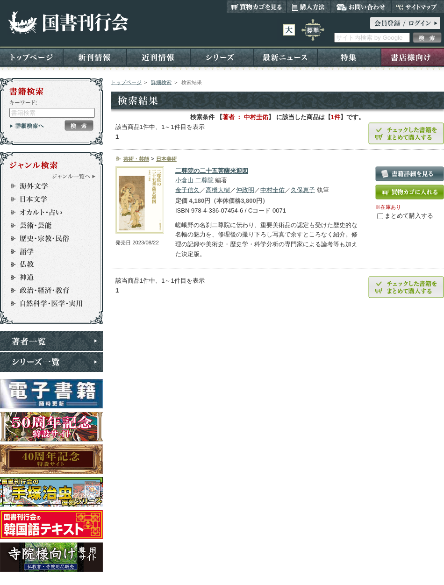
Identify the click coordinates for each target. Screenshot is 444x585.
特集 (349, 56)
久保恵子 (303, 189)
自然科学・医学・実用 (47, 303)
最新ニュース (285, 56)
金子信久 (187, 189)
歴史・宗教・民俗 (47, 238)
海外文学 (47, 186)
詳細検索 (161, 82)
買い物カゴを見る (256, 6)
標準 (313, 30)
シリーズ (222, 56)
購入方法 (308, 6)
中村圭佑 (272, 189)
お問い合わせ (361, 6)
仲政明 (245, 189)
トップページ (31, 56)
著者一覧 (51, 341)
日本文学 (47, 199)
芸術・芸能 (47, 225)
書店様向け (412, 56)
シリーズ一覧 (51, 362)
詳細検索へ (26, 125)
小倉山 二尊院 (194, 180)
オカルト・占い (47, 212)
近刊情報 (158, 56)
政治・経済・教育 (47, 290)
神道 (47, 277)
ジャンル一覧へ (74, 176)
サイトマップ (417, 6)
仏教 (47, 264)
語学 (47, 251)
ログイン (405, 23)
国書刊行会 (68, 23)
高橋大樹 (218, 189)
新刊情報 (95, 56)
